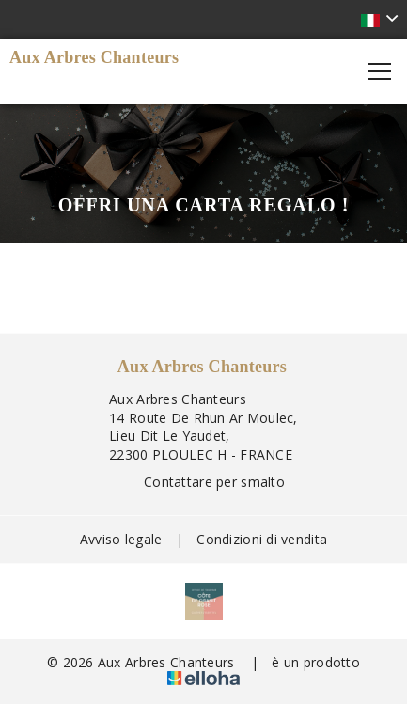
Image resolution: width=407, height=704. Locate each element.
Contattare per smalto (203, 482)
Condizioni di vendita (261, 539)
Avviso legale (121, 539)
